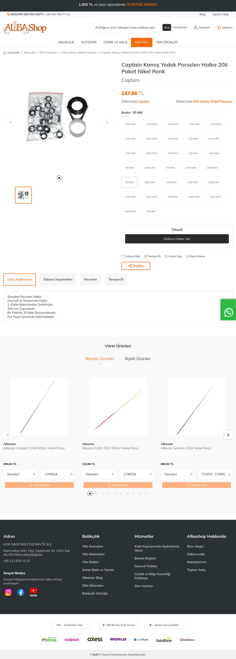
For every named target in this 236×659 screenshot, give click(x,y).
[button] (59, 178)
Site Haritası (144, 586)
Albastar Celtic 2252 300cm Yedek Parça (110, 448)
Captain (130, 80)
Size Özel (141, 42)
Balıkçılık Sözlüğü (95, 593)
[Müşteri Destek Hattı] (39, 14)
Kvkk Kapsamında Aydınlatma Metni (157, 548)
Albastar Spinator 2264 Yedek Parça (186, 448)
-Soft (94, 654)
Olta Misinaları (92, 585)
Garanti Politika (146, 566)
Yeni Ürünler (166, 42)
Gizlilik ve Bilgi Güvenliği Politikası (153, 576)
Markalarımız (196, 562)
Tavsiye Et (152, 256)
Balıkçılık (66, 42)
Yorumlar (90, 279)
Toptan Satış (196, 570)
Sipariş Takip (220, 14)
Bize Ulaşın (195, 546)
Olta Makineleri (93, 554)
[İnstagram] (8, 592)
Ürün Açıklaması (19, 279)
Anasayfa (11, 52)
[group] (59, 116)
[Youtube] (33, 592)
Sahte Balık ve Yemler (98, 570)
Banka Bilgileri (145, 558)
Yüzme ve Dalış (115, 42)
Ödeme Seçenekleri (57, 279)
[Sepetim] (225, 27)
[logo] (25, 27)
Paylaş (136, 266)
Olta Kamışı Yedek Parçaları (79, 52)
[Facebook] (20, 592)
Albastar (9, 444)
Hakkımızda (195, 554)
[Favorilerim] (177, 27)
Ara (167, 27)
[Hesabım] (202, 27)
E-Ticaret (104, 654)
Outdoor (88, 42)
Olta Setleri (90, 562)
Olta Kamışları (48, 52)
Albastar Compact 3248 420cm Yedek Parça (34, 448)
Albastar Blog (92, 578)
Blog (202, 14)
